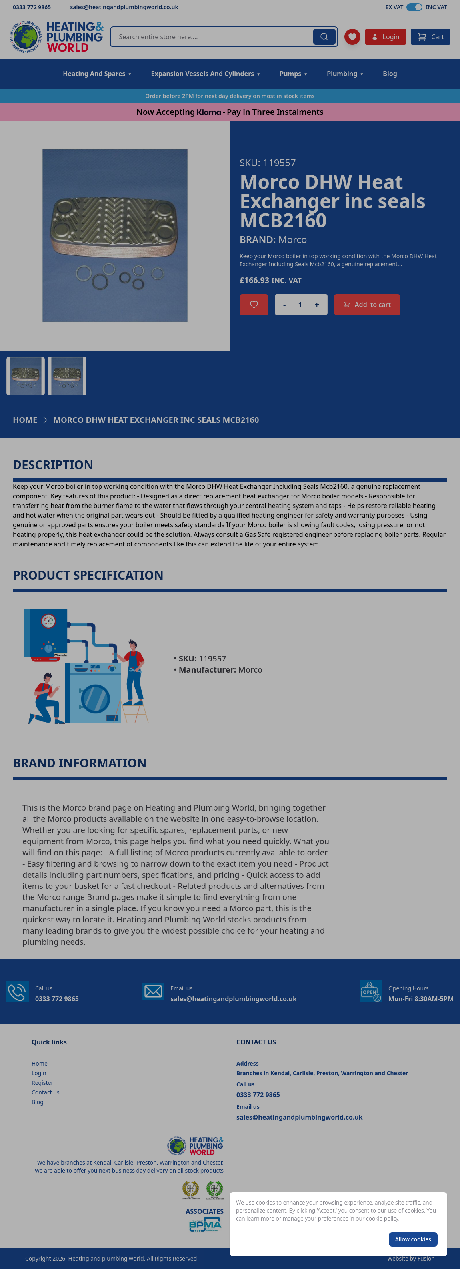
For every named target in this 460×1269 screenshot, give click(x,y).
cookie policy (382, 1218)
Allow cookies (413, 1239)
